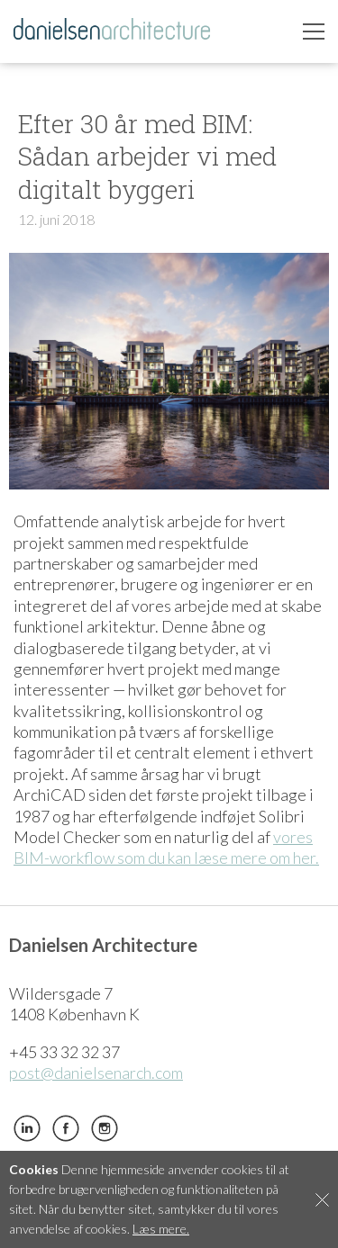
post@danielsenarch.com (96, 1072)
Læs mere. (160, 1228)
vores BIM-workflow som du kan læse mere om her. (166, 847)
